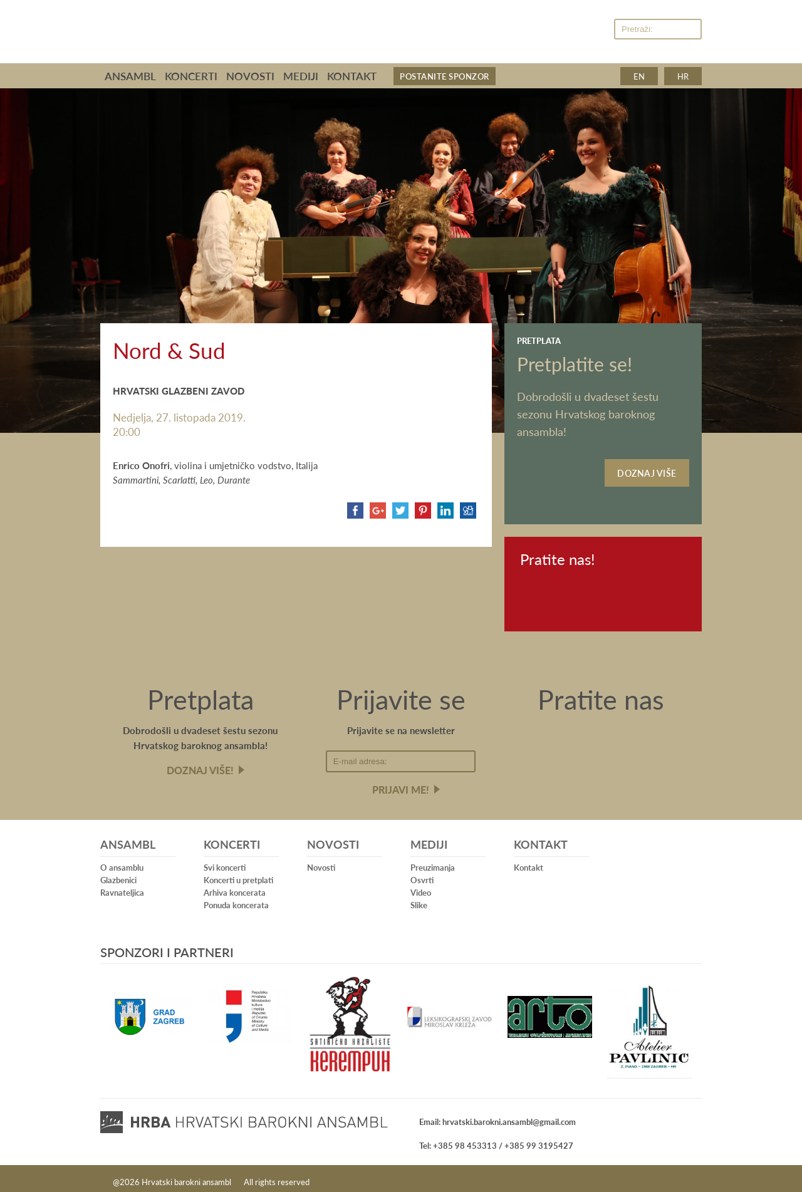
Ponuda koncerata (236, 898)
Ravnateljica (122, 886)
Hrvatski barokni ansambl (301, 27)
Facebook (569, 30)
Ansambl (130, 75)
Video (420, 886)
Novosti (250, 75)
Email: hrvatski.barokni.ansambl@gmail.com (497, 1115)
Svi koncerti (225, 861)
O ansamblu (121, 861)
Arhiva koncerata (235, 886)
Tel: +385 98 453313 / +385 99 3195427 (496, 1139)
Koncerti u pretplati (238, 873)
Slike (418, 898)
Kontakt (352, 75)
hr (683, 76)
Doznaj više (647, 470)
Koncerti (191, 75)
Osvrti (422, 873)
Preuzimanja (432, 861)
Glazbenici (118, 873)
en (639, 76)
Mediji (300, 75)
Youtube (594, 30)
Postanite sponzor (444, 76)
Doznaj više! (200, 764)
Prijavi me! (400, 783)
